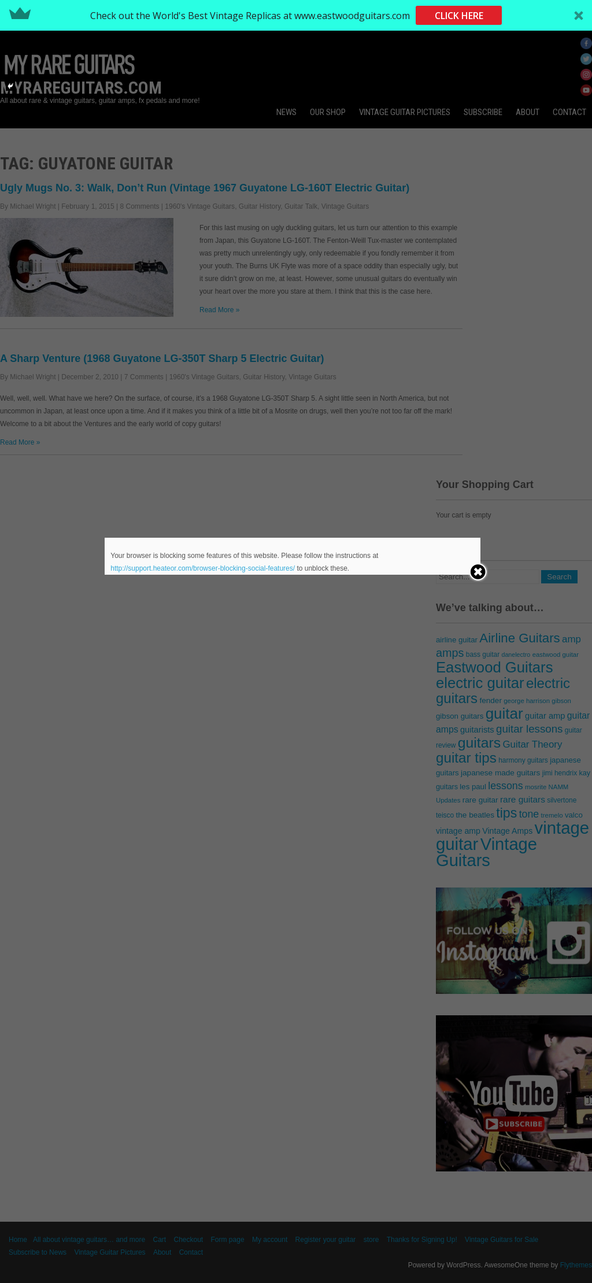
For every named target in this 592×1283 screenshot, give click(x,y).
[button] (296, 15)
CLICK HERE (459, 15)
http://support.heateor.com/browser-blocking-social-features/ (202, 568)
